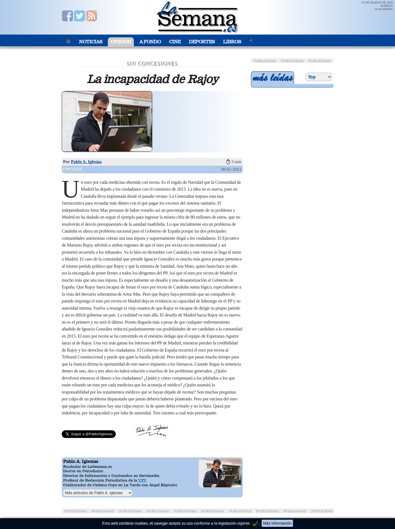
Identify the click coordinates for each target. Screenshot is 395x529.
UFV (142, 480)
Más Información (277, 523)
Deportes (202, 41)
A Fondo (150, 41)
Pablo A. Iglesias (86, 161)
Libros (232, 41)
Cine (174, 41)
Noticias (90, 41)
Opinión (121, 41)
